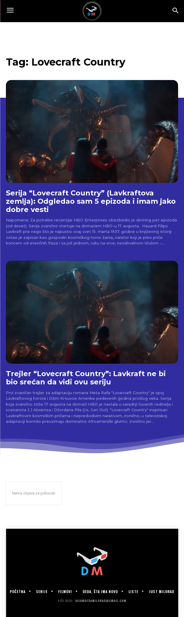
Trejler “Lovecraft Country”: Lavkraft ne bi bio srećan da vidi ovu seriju (86, 377)
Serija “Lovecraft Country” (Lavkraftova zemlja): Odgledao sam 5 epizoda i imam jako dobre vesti (91, 201)
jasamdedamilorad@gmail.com (100, 600)
